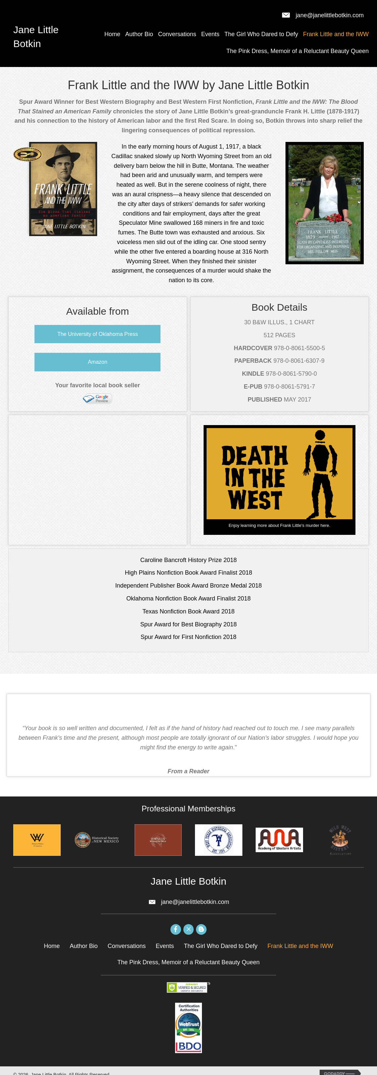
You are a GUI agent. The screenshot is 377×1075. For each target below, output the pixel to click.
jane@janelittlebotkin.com (330, 15)
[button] (97, 334)
